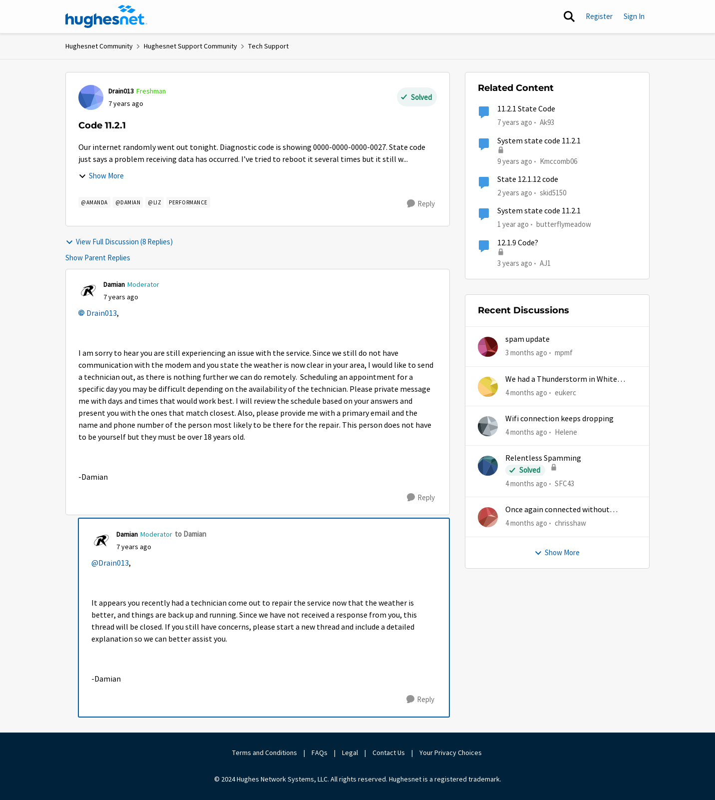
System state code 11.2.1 (539, 141)
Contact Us (388, 752)
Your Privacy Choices (451, 752)
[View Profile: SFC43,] (488, 466)
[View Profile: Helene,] (488, 426)
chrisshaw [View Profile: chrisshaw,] (570, 523)
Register (599, 16)
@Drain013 (110, 563)
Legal (350, 752)
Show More (101, 175)
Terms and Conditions (264, 752)
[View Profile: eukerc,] (488, 387)
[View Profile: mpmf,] (488, 347)
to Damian (190, 534)
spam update (527, 339)
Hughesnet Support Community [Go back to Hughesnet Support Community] (190, 45)
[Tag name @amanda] (94, 202)
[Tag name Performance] (188, 202)
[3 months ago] (526, 353)
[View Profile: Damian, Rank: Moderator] (88, 291)
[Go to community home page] (106, 16)
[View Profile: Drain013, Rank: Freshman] (90, 97)
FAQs (320, 752)
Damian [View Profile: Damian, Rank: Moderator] (114, 284)
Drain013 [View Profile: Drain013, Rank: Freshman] (121, 90)
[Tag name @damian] (128, 202)
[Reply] (421, 204)
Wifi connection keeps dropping (559, 419)
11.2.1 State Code (526, 109)
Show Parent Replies (97, 257)
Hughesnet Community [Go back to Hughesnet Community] (99, 45)
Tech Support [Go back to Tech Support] (268, 45)
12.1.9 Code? (517, 243)
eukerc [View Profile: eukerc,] (565, 392)
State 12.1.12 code (527, 179)
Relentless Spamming (543, 458)
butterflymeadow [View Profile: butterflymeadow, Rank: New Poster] (563, 224)
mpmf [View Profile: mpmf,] (564, 352)
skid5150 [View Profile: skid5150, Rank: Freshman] (553, 192)
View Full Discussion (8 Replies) (119, 241)
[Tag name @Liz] (154, 202)
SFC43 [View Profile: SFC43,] (564, 483)
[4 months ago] (526, 392)
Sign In (634, 16)
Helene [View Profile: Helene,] (566, 432)
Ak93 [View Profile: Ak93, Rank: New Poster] (547, 122)
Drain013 (101, 313)
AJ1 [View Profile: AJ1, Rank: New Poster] (545, 262)
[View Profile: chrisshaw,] (488, 517)
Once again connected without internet (557, 510)
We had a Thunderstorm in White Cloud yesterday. (561, 379)
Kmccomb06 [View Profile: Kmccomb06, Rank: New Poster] (558, 160)
